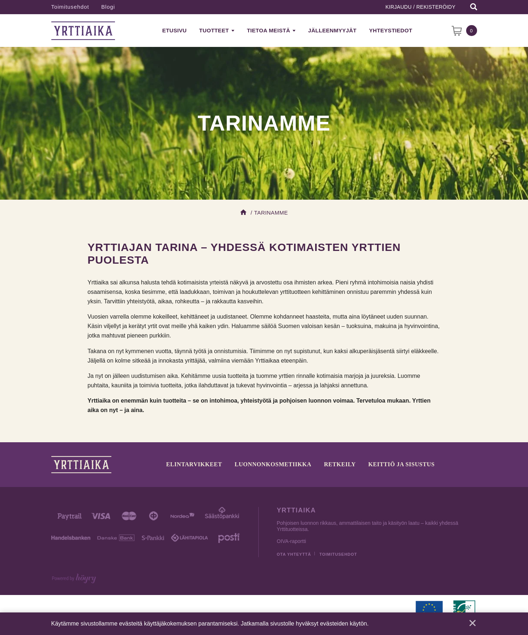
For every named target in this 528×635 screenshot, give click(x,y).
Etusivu (174, 30)
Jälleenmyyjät (332, 30)
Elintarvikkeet (194, 464)
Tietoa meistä (268, 30)
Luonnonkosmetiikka (273, 464)
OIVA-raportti (291, 541)
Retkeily (340, 464)
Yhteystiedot (390, 30)
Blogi (108, 7)
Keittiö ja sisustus (401, 464)
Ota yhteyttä (294, 554)
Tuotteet (214, 30)
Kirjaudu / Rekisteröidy (420, 7)
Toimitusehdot (70, 7)
